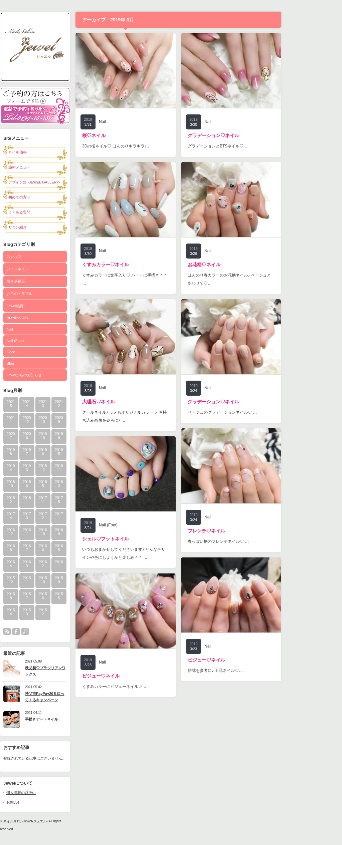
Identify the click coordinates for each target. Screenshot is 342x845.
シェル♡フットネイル (134, 538)
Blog (39, 363)
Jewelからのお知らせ (53, 375)
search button (54, 631)
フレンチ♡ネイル (235, 530)
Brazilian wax (46, 318)
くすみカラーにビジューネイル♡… (143, 686)
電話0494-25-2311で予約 (64, 114)
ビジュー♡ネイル (235, 660)
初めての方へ (48, 197)
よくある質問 (48, 212)
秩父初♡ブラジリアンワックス (74, 671)
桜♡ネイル (123, 135)
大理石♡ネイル (127, 401)
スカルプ (43, 257)
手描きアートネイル (70, 719)
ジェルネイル (47, 269)
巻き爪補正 (45, 281)
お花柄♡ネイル (233, 264)
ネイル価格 (46, 152)
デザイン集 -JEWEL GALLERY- (63, 182)
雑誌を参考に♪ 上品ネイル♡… (244, 670)
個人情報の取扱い (50, 793)
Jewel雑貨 (44, 306)
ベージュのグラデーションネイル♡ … (251, 412)
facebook (45, 631)
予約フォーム (64, 96)
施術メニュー (48, 167)
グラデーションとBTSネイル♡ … (247, 146)
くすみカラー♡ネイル (134, 264)
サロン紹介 (46, 227)
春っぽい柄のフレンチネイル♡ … (247, 541)
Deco (40, 352)
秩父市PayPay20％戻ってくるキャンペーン (73, 697)
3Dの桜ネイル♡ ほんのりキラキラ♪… (145, 146)
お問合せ (42, 802)
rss (36, 631)
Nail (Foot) (44, 341)
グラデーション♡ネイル (242, 135)
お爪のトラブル (48, 294)
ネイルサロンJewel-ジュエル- (54, 821)
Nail (39, 329)
